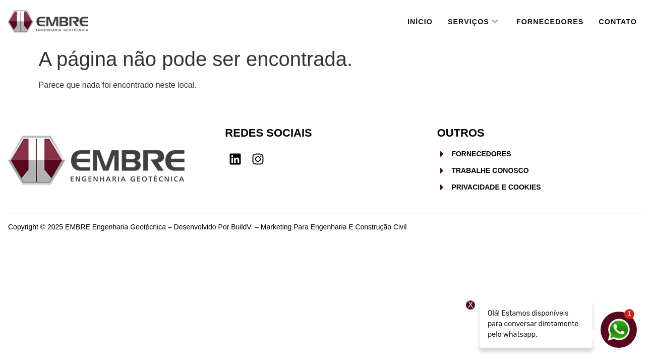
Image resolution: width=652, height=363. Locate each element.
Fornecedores (547, 21)
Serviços (468, 21)
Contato (617, 21)
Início (414, 21)
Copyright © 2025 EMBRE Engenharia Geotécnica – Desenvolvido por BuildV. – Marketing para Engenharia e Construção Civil (207, 227)
